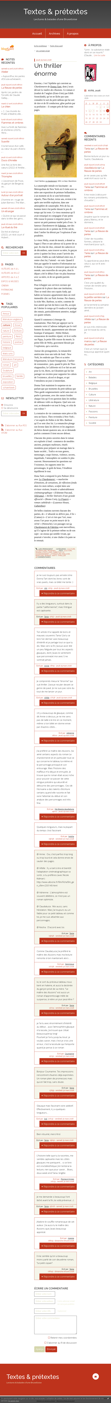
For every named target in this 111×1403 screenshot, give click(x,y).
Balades (93, 377)
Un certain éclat (43, 50)
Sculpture (7, 370)
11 (108, 111)
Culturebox (39, 506)
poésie (18, 342)
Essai (17, 325)
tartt (54, 556)
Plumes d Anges (67, 1179)
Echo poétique (40, 46)
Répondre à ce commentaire (59, 593)
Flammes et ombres (12, 122)
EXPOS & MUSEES (10, 281)
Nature (92, 405)
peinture (7, 336)
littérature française (12, 359)
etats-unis (47, 552)
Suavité (5, 141)
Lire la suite (99, 55)
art (15, 364)
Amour (6, 313)
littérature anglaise (12, 319)
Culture (71, 549)
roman (6, 364)
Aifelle (46, 698)
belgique (7, 347)
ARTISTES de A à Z (10, 277)
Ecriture (18, 330)
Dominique (69, 964)
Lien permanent (44, 549)
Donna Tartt (55, 86)
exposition (8, 381)
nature (6, 330)
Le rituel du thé (9, 227)
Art (90, 371)
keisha (71, 836)
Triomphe (6, 176)
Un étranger (7, 211)
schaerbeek (8, 387)
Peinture (93, 417)
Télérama (38, 496)
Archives (54, 33)
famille (19, 376)
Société (92, 422)
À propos (72, 33)
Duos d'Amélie (9, 160)
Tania (46, 617)
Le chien (5, 106)
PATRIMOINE (7, 289)
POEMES (5, 294)
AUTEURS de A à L (10, 268)
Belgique (93, 383)
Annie (46, 666)
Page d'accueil (56, 46)
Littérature (41, 551)
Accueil (37, 33)
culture (6, 325)
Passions (52, 551)
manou (88, 341)
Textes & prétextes (55, 11)
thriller (62, 556)
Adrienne (70, 733)
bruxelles (7, 376)
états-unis (8, 353)
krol (45, 1119)
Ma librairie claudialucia (64, 809)
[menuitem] (37, 33)
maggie (71, 1238)
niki (45, 588)
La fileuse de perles (11, 87)
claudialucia (90, 167)
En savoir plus (13, 1401)
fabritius (57, 552)
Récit (18, 336)
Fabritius (62, 225)
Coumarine (69, 1054)
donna (39, 552)
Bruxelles (93, 388)
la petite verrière (93, 297)
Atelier (4, 71)
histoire (6, 342)
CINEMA (5, 285)
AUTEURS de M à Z (10, 273)
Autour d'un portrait (12, 195)
